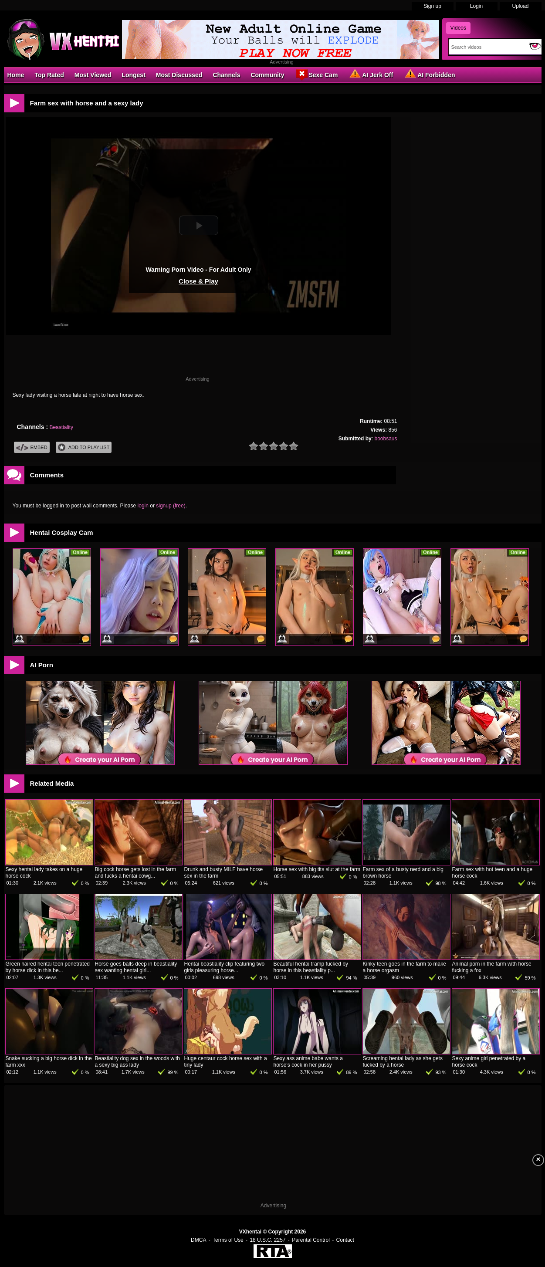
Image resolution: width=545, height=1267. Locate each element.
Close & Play (198, 281)
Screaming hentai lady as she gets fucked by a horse (403, 1061)
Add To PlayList (84, 447)
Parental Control (311, 1240)
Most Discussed (179, 74)
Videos (458, 28)
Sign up (432, 6)
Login (476, 6)
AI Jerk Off (370, 74)
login (143, 506)
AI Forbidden (429, 74)
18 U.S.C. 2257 (267, 1240)
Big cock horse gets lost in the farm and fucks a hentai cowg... (135, 872)
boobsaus (385, 439)
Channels (226, 74)
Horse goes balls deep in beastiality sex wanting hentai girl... (136, 967)
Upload (520, 6)
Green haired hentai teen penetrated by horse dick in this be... (48, 967)
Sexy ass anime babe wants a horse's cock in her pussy (308, 1061)
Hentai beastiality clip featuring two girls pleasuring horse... (224, 967)
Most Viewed (93, 74)
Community (267, 74)
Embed (31, 447)
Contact (345, 1240)
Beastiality (61, 427)
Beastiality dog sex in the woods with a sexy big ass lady (137, 1061)
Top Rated (49, 74)
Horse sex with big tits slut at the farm (317, 869)
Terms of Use (228, 1240)
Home (15, 74)
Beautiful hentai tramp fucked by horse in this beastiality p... (311, 967)
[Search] (487, 47)
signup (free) (170, 506)
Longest (133, 74)
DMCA (198, 1240)
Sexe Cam (316, 74)
